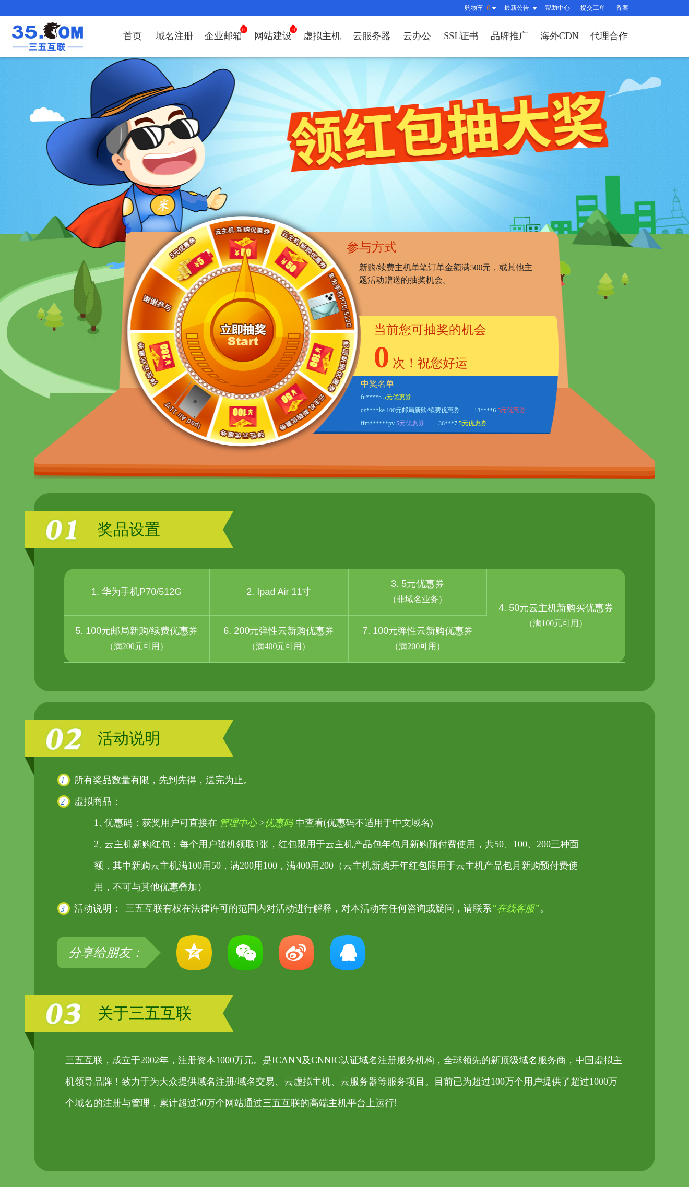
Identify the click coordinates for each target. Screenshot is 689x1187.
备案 (622, 7)
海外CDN (559, 36)
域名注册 (174, 36)
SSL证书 (461, 36)
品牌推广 (509, 36)
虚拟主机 (322, 36)
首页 (132, 36)
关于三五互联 (145, 1013)
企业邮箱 (226, 32)
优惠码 (279, 823)
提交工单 (592, 7)
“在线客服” (516, 908)
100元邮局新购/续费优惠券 (423, 410)
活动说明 (129, 738)
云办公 (417, 36)
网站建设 (275, 32)
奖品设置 (129, 529)
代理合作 (609, 36)
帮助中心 (557, 7)
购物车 (482, 8)
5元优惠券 (397, 397)
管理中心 (238, 823)
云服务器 (371, 36)
